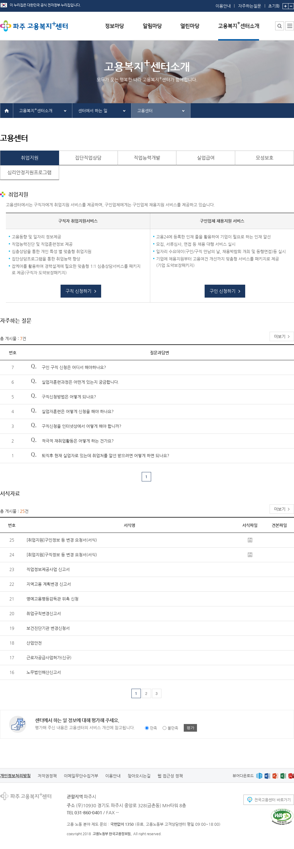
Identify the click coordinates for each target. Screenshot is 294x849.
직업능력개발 (147, 158)
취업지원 (30, 158)
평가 (190, 727)
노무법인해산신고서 (43, 672)
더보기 (279, 336)
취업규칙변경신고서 (43, 613)
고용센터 (145, 110)
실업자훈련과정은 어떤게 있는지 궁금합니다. (80, 382)
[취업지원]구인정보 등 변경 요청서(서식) (61, 540)
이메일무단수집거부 (81, 775)
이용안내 (223, 6)
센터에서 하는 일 (92, 110)
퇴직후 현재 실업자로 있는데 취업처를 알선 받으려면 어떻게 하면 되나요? (105, 455)
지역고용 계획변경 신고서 (48, 584)
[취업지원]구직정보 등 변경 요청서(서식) (61, 554)
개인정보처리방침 (15, 775)
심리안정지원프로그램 (29, 172)
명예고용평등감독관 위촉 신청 (52, 598)
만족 (153, 728)
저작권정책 (47, 775)
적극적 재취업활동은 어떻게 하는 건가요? (78, 440)
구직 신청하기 (78, 290)
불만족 (173, 728)
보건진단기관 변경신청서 (48, 628)
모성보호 (264, 158)
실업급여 (206, 158)
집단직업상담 (88, 158)
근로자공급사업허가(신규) (48, 657)
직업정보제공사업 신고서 (48, 569)
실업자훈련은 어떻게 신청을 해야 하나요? (78, 411)
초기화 (274, 4)
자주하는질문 (249, 6)
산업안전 (34, 642)
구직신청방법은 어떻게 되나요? (69, 396)
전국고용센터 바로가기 (272, 800)
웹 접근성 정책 (170, 775)
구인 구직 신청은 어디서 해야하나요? (74, 367)
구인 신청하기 (222, 290)
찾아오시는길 (139, 775)
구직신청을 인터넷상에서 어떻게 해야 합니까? (81, 426)
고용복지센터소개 (35, 110)
